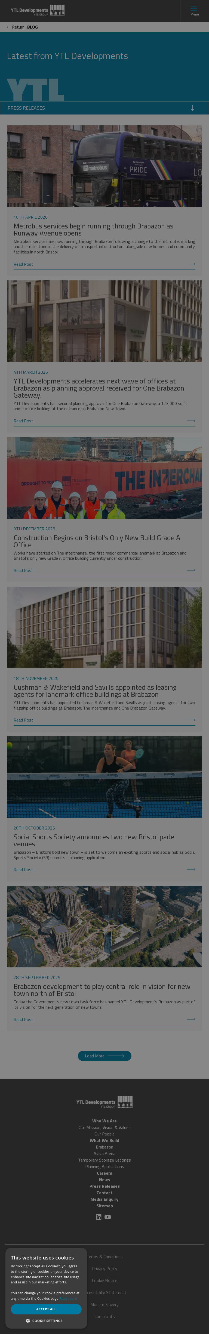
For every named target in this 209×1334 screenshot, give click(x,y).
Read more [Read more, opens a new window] (68, 1298)
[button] (46, 1320)
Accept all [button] (46, 1309)
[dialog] (104, 667)
